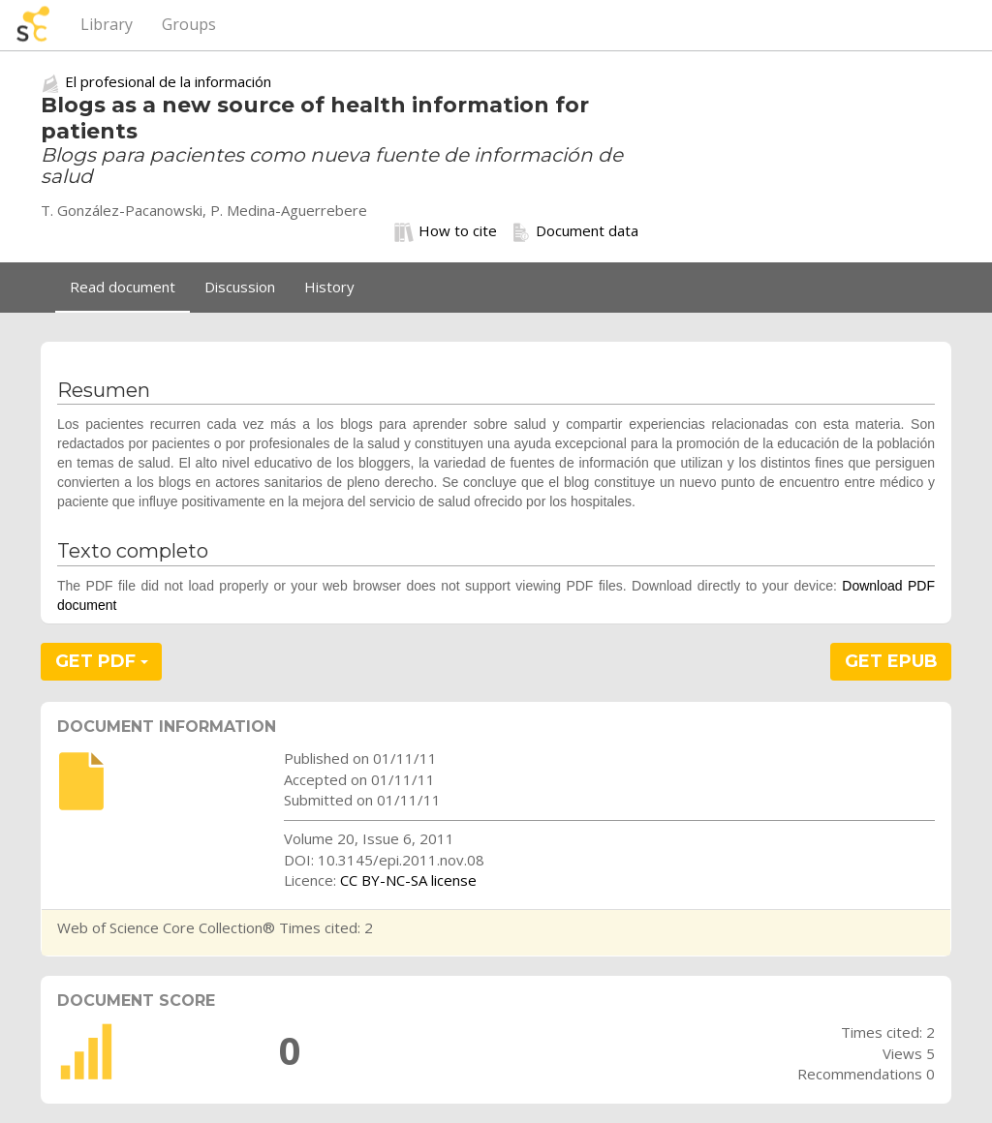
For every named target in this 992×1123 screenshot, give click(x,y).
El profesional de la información (168, 81)
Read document (122, 286)
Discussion (239, 286)
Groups (189, 24)
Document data (575, 231)
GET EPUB (891, 661)
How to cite (445, 231)
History (329, 286)
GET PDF (101, 661)
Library (106, 24)
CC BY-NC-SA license (408, 880)
